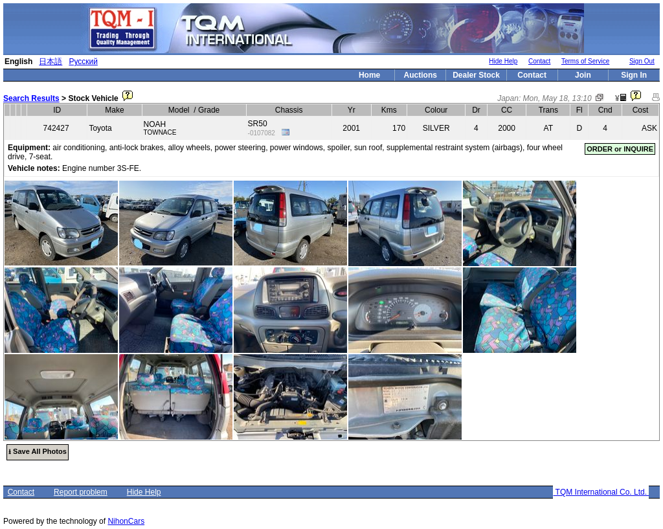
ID (57, 110)
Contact (539, 61)
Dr (476, 110)
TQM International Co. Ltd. (601, 492)
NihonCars (125, 521)
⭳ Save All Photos (37, 451)
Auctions (420, 75)
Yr (351, 110)
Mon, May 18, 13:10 (557, 98)
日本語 (50, 61)
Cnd (605, 110)
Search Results (31, 98)
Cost (641, 110)
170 (398, 128)
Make (114, 110)
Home (369, 75)
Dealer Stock (476, 75)
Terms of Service (585, 61)
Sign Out (642, 61)
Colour (436, 110)
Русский (83, 61)
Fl (579, 110)
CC (506, 110)
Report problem (80, 492)
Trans (548, 110)
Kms (389, 110)
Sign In (634, 75)
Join (583, 75)
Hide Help (503, 61)
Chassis (289, 110)
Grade (208, 110)
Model (179, 110)
